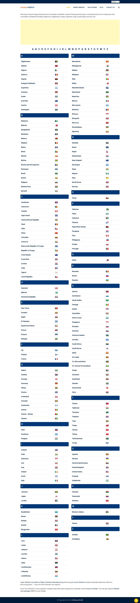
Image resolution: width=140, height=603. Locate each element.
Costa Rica (25, 259)
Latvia (23, 545)
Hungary (24, 438)
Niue (73, 178)
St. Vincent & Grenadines (81, 366)
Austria (24, 105)
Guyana (24, 418)
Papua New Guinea (79, 227)
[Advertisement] (70, 32)
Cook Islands (26, 255)
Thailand (75, 417)
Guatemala (25, 405)
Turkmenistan (77, 438)
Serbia (74, 309)
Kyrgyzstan (25, 529)
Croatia (24, 264)
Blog (101, 7)
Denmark (24, 288)
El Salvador (25, 321)
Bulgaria (24, 182)
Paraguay (75, 231)
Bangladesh (25, 130)
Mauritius (75, 96)
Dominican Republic (28, 297)
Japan (23, 496)
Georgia (24, 379)
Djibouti (24, 292)
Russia (74, 276)
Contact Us (110, 7)
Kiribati (24, 521)
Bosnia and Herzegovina (30, 165)
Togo (74, 421)
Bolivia (23, 160)
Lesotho (24, 554)
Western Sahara (78, 512)
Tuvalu (74, 443)
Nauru (74, 147)
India (23, 454)
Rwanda (75, 280)
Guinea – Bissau (27, 414)
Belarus (24, 138)
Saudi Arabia (77, 300)
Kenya (23, 516)
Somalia (75, 340)
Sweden (75, 383)
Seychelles (76, 313)
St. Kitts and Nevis (79, 361)
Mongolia (75, 118)
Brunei (23, 178)
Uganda (75, 454)
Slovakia (75, 326)
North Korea (76, 182)
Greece (24, 392)
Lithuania (24, 571)
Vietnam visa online (31, 582)
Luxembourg (25, 576)
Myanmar (75, 131)
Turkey (74, 434)
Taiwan (74, 403)
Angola (23, 79)
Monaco (75, 114)
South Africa (76, 344)
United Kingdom (78, 467)
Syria (74, 392)
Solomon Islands (78, 335)
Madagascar (76, 66)
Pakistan (75, 209)
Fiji (22, 350)
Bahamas (24, 121)
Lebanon (24, 549)
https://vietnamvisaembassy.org (52, 582)
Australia (24, 101)
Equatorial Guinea (27, 326)
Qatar (74, 260)
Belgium (24, 143)
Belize (23, 147)
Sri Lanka (75, 357)
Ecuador (24, 312)
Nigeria (75, 173)
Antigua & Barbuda (28, 83)
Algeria (24, 70)
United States (77, 472)
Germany (24, 383)
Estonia (24, 334)
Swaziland (76, 379)
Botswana (24, 169)
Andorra (24, 74)
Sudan (74, 370)
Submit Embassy (79, 7)
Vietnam (75, 501)
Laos (23, 541)
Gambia (24, 375)
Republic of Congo (28, 250)
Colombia (24, 237)
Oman (74, 198)
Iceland (24, 450)
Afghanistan (25, 61)
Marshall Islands (78, 88)
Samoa (74, 291)
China (23, 233)
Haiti (23, 430)
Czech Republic (26, 277)
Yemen (74, 523)
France (23, 359)
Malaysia (75, 74)
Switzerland (76, 388)
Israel (23, 476)
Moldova (75, 110)
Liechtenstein (26, 567)
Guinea (23, 410)
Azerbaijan (25, 110)
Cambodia (25, 202)
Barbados (24, 134)
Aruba (23, 96)
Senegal (75, 305)
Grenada (24, 401)
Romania (75, 271)
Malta (74, 83)
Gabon (23, 370)
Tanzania (75, 412)
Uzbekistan (76, 480)
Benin (23, 151)
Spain (74, 353)
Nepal (74, 151)
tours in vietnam (92, 589)
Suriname (75, 375)
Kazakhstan (25, 512)
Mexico (75, 101)
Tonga (74, 425)
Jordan (24, 501)
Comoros (24, 242)
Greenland (25, 396)
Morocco (75, 123)
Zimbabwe (76, 539)
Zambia (75, 535)
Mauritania (76, 92)
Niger (74, 169)
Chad (23, 224)
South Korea (76, 348)
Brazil (23, 173)
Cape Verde (25, 215)
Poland (74, 244)
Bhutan (23, 156)
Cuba (23, 268)
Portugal (75, 249)
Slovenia (75, 331)
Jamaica (24, 492)
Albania (24, 66)
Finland (24, 354)
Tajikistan (75, 408)
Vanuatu (75, 492)
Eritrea (23, 330)
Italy (22, 480)
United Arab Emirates (80, 463)
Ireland (23, 472)
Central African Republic (30, 220)
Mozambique (77, 127)
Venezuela (76, 496)
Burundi (24, 191)
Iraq (22, 467)
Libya (23, 563)
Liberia (23, 558)
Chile (23, 228)
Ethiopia (24, 339)
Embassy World (77, 600)
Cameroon (25, 207)
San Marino (76, 296)
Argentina (24, 88)
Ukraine (75, 459)
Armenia (24, 92)
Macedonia (76, 61)
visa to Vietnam (79, 582)
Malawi (74, 70)
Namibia (75, 143)
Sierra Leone (77, 318)
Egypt (23, 317)
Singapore (76, 322)
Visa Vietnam (92, 7)
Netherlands (76, 156)
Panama (75, 222)
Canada (24, 211)
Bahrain (24, 125)
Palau (74, 214)
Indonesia (24, 459)
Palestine (75, 218)
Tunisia (74, 430)
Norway (75, 187)
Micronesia (76, 105)
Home (68, 7)
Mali (73, 79)
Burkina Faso (26, 187)
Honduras (24, 434)
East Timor (25, 308)
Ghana (23, 388)
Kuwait (23, 525)
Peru (73, 235)
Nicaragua (76, 165)
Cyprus (23, 272)
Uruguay (75, 476)
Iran (22, 463)
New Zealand (77, 160)
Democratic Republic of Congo (32, 246)
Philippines (76, 240)
